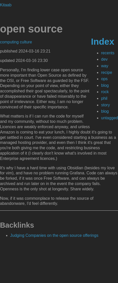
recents (107, 53)
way (104, 66)
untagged (109, 118)
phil (104, 98)
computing (10, 42)
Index (102, 41)
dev (104, 59)
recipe (106, 72)
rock (105, 92)
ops (104, 79)
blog (105, 85)
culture (26, 42)
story (105, 105)
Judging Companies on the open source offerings (54, 235)
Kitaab (5, 5)
